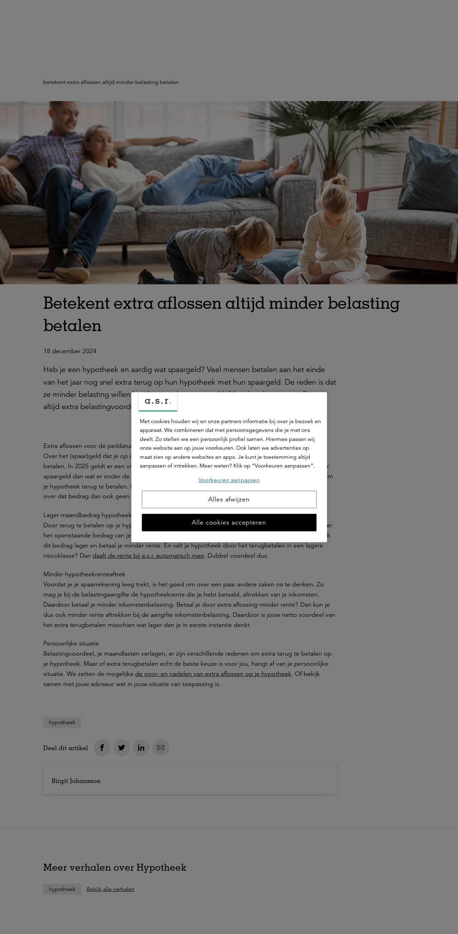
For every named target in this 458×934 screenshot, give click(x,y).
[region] (229, 467)
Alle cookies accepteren (229, 522)
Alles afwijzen (229, 499)
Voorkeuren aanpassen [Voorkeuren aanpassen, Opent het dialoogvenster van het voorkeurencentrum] (229, 480)
